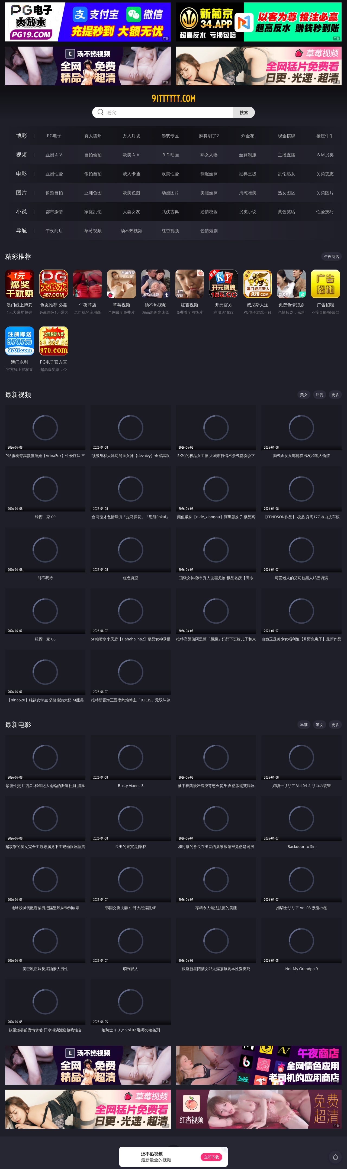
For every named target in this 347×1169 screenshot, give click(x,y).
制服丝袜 (209, 174)
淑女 (319, 724)
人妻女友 (131, 212)
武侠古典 (170, 212)
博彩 (21, 135)
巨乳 (319, 394)
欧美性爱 (170, 174)
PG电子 (54, 136)
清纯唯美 (247, 193)
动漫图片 (170, 193)
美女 (304, 394)
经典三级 (247, 174)
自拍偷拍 (93, 155)
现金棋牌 (286, 136)
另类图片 (325, 193)
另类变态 (325, 174)
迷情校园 (209, 212)
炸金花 (247, 136)
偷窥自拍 (54, 193)
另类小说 (247, 212)
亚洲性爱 (54, 174)
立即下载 (211, 1157)
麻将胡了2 (209, 136)
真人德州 (93, 136)
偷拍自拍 (93, 174)
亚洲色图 (93, 193)
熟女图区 (286, 193)
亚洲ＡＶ (54, 155)
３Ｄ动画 (170, 155)
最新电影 (18, 724)
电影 (21, 173)
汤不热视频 (131, 231)
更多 (335, 394)
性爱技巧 (325, 212)
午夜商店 (54, 231)
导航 (21, 230)
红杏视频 (170, 231)
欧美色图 (131, 193)
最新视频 (18, 394)
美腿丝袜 (209, 193)
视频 (21, 154)
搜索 (244, 112)
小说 (21, 211)
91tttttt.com (173, 98)
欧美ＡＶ (131, 155)
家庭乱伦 (93, 212)
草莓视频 (93, 231)
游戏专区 (170, 136)
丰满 (304, 724)
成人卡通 (131, 174)
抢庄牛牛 (325, 136)
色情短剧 (209, 231)
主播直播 (286, 155)
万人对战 (131, 136)
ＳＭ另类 (325, 155)
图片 (21, 192)
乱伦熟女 (286, 174)
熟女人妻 (209, 155)
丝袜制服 (247, 155)
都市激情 (54, 212)
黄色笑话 (286, 212)
